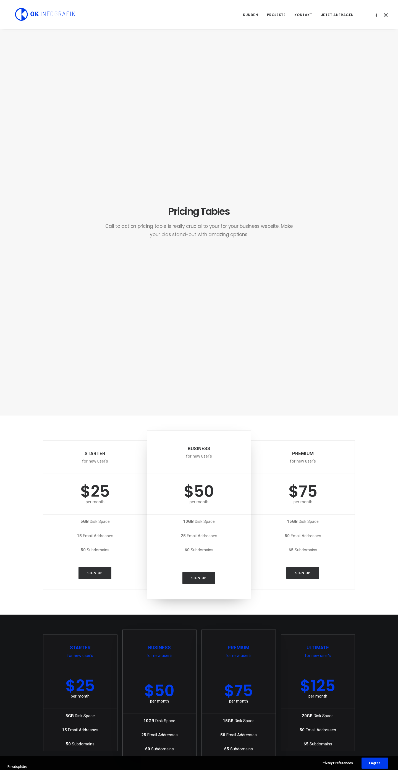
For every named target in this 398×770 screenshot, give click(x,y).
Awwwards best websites (231, 711)
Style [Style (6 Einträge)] (316, 709)
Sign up (95, 265)
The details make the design (235, 704)
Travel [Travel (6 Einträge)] (299, 718)
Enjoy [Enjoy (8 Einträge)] (318, 691)
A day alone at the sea (229, 690)
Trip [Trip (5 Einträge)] (316, 718)
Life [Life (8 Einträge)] (297, 700)
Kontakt (303, 14)
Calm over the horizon (146, 704)
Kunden (250, 14)
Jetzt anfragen (337, 14)
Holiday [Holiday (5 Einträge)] (336, 691)
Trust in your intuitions (229, 697)
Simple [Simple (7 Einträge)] (330, 700)
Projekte (276, 14)
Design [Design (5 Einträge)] (299, 691)
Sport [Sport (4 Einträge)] (299, 709)
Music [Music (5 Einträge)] (312, 700)
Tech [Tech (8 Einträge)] (332, 709)
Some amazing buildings (232, 724)
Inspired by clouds (143, 718)
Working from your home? (233, 718)
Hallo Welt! (136, 690)
